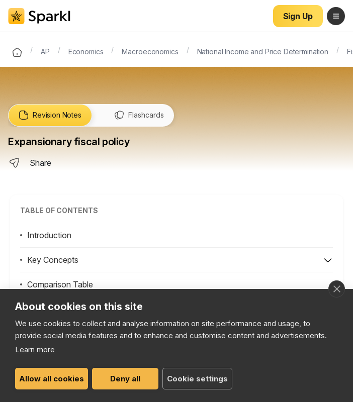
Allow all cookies (51, 378)
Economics (86, 50)
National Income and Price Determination (263, 50)
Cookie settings (197, 378)
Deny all (125, 378)
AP (45, 50)
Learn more (35, 349)
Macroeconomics (150, 50)
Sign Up (298, 16)
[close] (336, 288)
